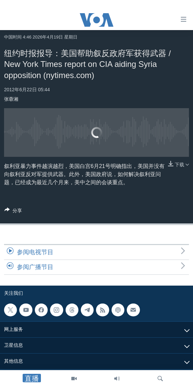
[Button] (13, 211)
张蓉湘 (11, 99)
